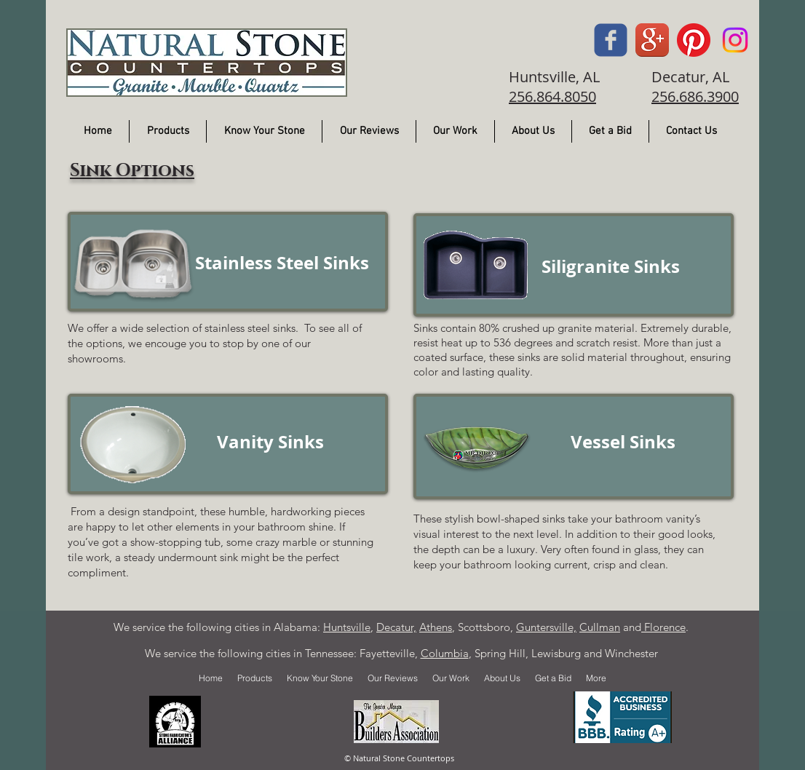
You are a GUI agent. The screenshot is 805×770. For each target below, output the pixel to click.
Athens (435, 627)
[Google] (652, 40)
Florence (663, 627)
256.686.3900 (695, 96)
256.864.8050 (552, 96)
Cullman (599, 627)
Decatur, (396, 627)
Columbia (445, 653)
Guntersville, (546, 627)
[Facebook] (610, 40)
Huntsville (346, 627)
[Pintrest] (693, 40)
